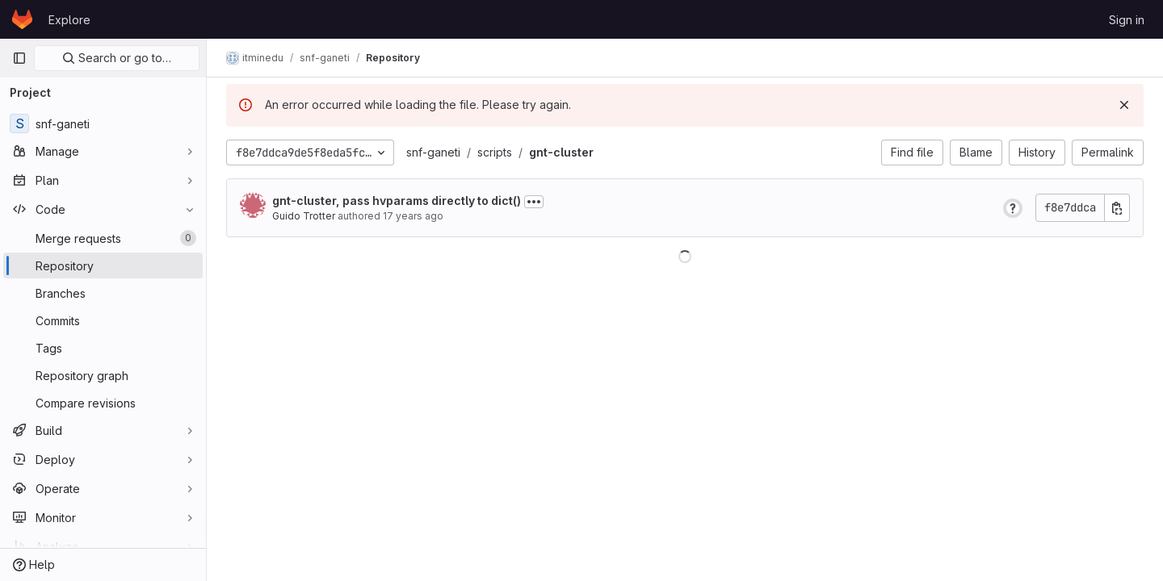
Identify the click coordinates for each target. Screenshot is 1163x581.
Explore (69, 20)
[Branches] (103, 293)
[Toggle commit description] (534, 201)
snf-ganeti (433, 152)
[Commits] (103, 320)
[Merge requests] (103, 238)
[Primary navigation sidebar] (19, 58)
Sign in (1126, 20)
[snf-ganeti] (103, 123)
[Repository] (103, 265)
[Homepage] (22, 19)
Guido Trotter (303, 216)
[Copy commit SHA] (1117, 208)
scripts (494, 152)
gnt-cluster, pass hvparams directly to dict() (396, 200)
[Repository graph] (103, 375)
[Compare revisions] (103, 403)
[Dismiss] (1124, 105)
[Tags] (103, 348)
